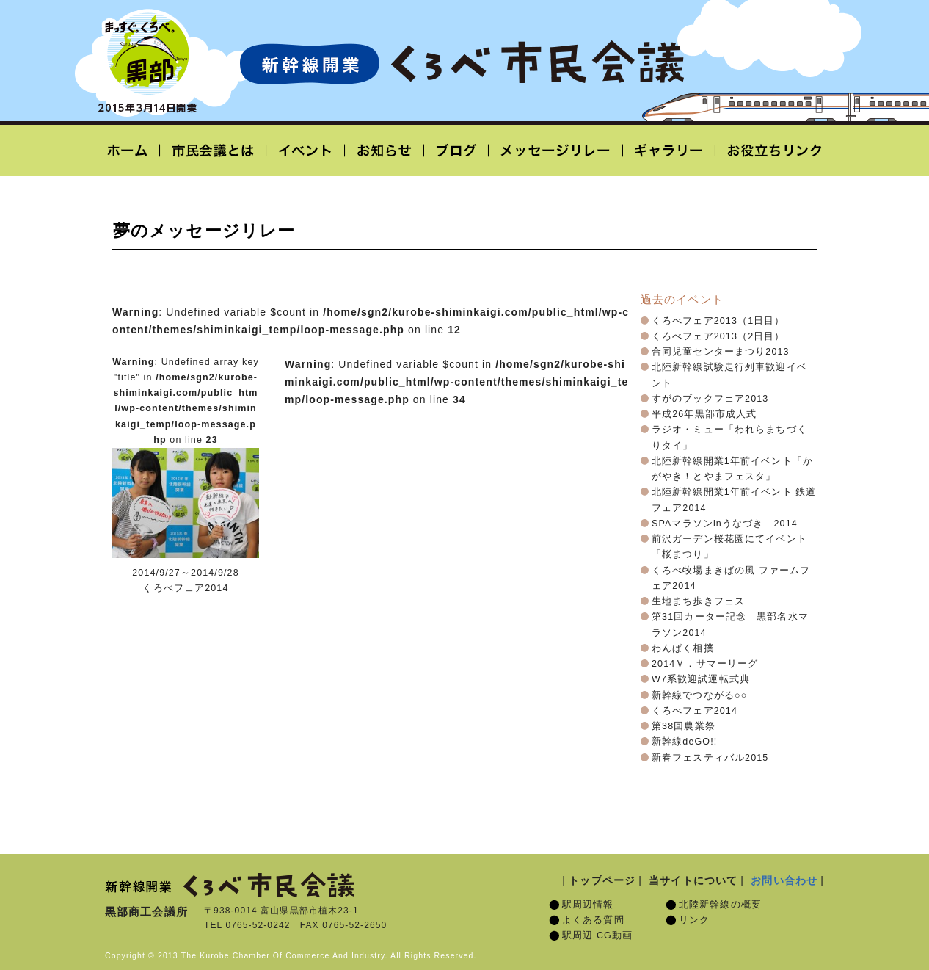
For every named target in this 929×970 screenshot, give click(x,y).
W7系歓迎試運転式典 (701, 679)
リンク (694, 920)
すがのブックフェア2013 (710, 399)
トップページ (602, 880)
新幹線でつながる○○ (699, 695)
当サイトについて (693, 880)
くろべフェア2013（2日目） (718, 336)
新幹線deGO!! (684, 741)
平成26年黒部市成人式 (704, 414)
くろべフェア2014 (694, 711)
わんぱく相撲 (683, 648)
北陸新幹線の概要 (720, 905)
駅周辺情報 (588, 905)
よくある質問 (593, 920)
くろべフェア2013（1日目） (718, 321)
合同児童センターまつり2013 (721, 352)
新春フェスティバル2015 (710, 758)
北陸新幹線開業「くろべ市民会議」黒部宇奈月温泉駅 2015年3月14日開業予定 (461, 63)
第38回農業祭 (683, 726)
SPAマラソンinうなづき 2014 (725, 523)
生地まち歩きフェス (698, 601)
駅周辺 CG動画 (597, 935)
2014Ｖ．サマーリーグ (705, 664)
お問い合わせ (784, 880)
